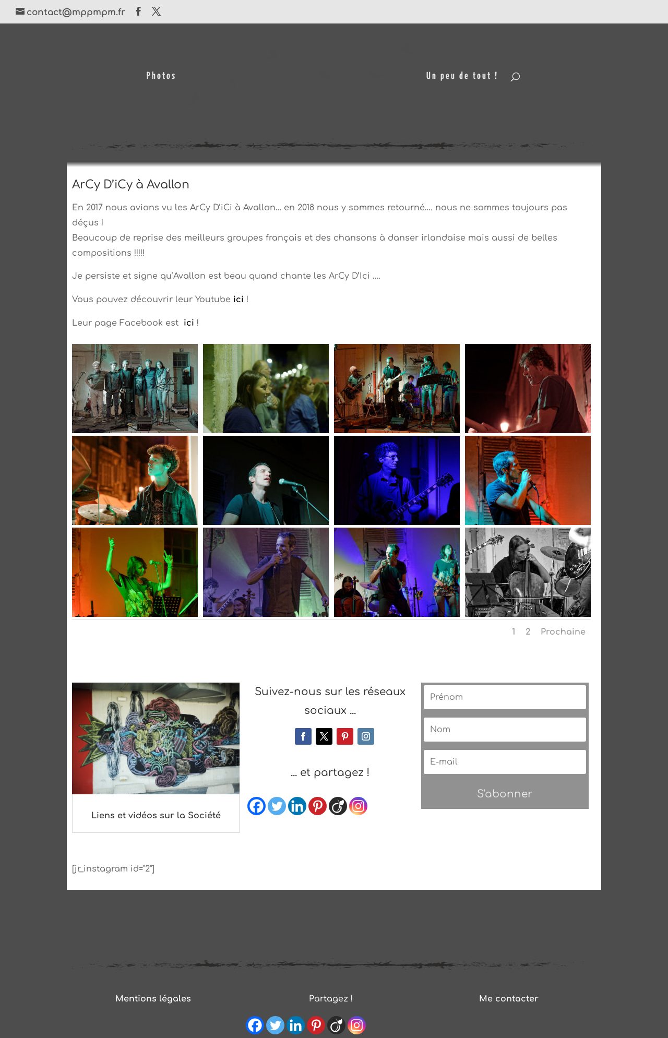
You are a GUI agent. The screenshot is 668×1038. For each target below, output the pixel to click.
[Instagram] (358, 806)
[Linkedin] (297, 806)
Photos (161, 77)
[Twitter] (277, 806)
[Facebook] (256, 806)
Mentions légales (153, 999)
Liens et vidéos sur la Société (156, 815)
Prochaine (563, 632)
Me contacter (509, 999)
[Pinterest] (317, 806)
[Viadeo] (338, 806)
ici (238, 299)
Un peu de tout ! (463, 77)
